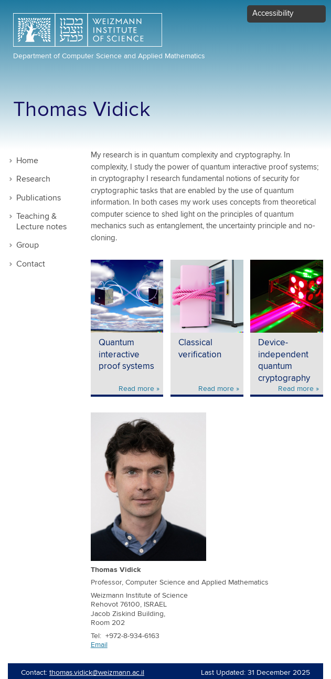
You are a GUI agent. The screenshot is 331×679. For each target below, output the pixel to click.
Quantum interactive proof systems (126, 354)
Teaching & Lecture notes (41, 221)
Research (33, 179)
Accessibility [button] (272, 13)
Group (27, 245)
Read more (136, 389)
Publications (38, 198)
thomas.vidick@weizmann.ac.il (96, 672)
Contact (30, 264)
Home (27, 161)
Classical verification (199, 348)
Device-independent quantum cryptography (284, 360)
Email (99, 645)
